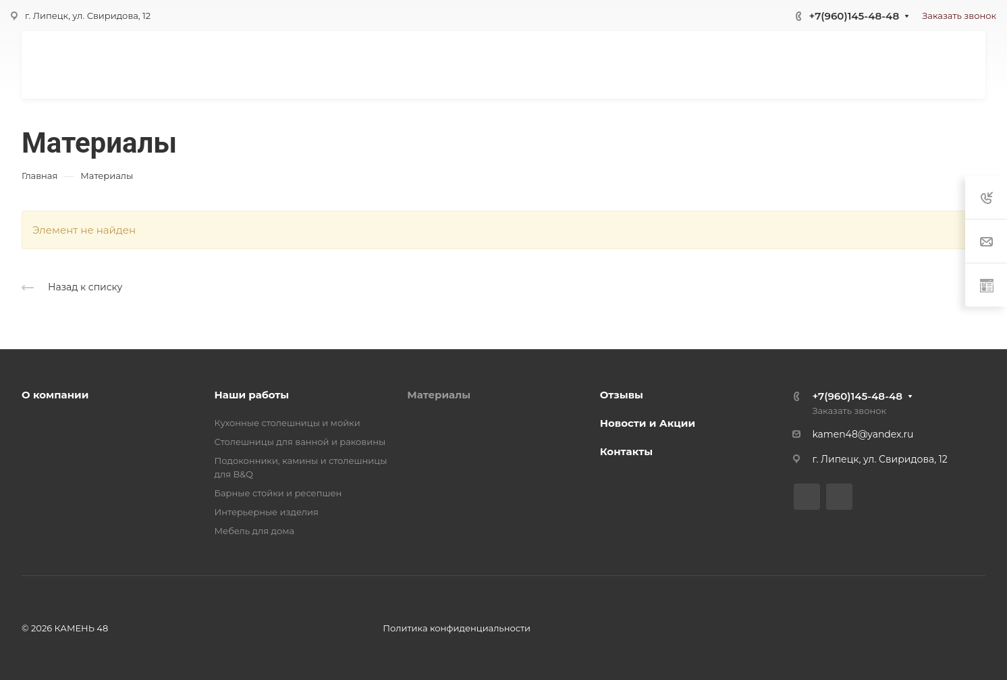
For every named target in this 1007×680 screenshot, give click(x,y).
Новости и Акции (647, 423)
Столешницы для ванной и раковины (300, 441)
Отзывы (621, 394)
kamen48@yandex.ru (862, 434)
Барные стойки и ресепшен (278, 493)
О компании (55, 394)
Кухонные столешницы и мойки (287, 422)
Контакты (626, 451)
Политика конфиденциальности (456, 628)
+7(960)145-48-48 (854, 15)
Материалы (438, 394)
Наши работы (252, 394)
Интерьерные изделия (267, 511)
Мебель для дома (255, 530)
